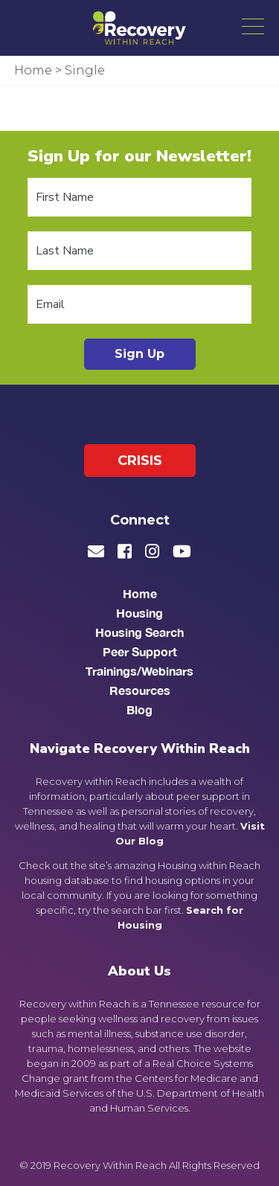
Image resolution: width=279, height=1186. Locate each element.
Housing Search (139, 632)
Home (140, 593)
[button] (253, 26)
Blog (139, 709)
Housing (139, 613)
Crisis (140, 460)
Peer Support (140, 651)
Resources (139, 690)
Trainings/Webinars (139, 671)
